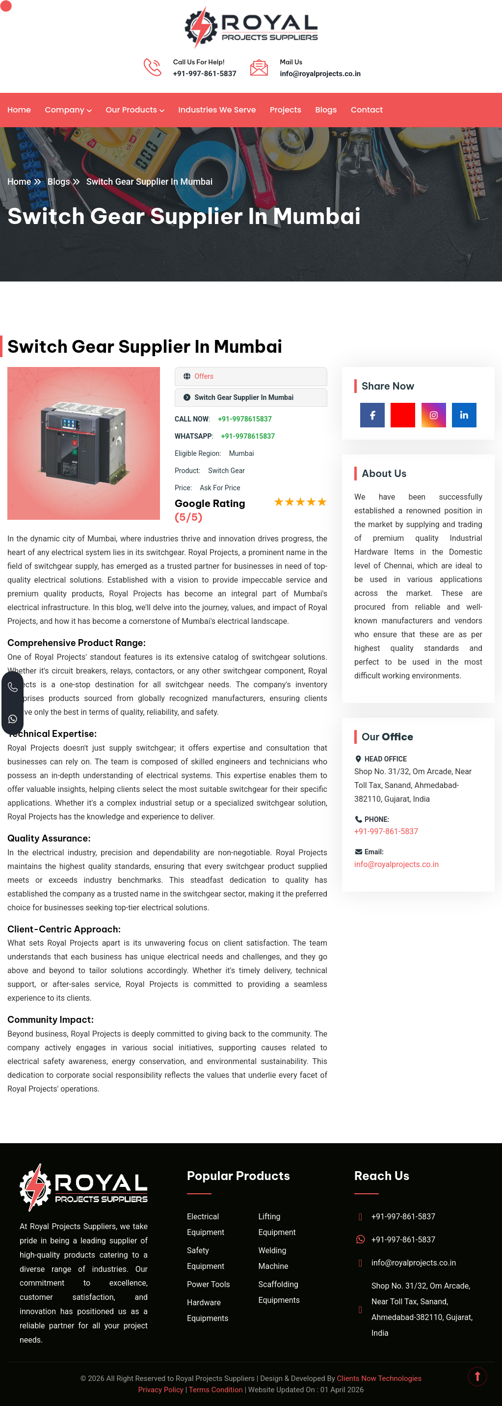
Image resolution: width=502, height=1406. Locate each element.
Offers (203, 376)
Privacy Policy (161, 1389)
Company (64, 109)
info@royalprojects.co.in (320, 73)
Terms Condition (216, 1389)
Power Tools (208, 1284)
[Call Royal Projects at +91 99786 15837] (12, 687)
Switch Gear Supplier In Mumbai (149, 181)
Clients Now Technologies (379, 1378)
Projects (285, 109)
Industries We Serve (217, 109)
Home (19, 109)
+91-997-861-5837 (205, 73)
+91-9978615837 (245, 419)
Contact (367, 109)
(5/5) (188, 517)
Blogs (326, 109)
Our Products (131, 109)
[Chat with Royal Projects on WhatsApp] (12, 719)
